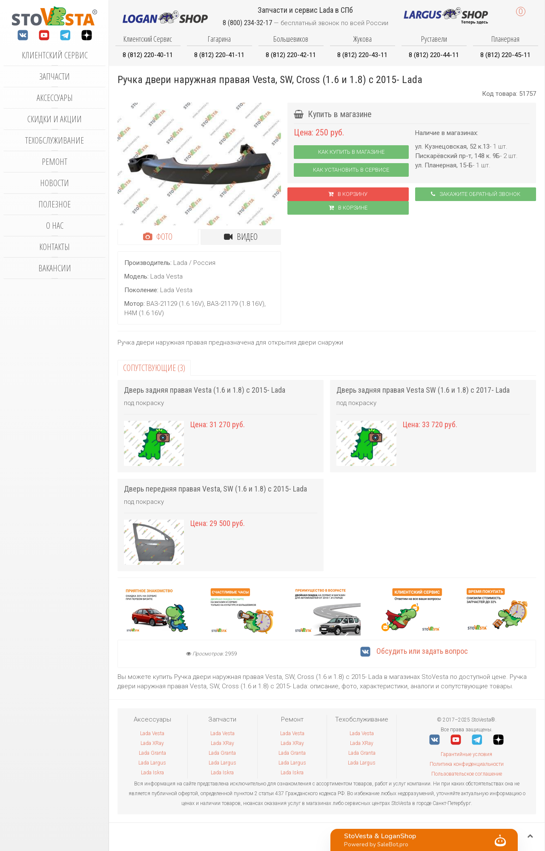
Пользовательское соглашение (466, 774)
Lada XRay (152, 743)
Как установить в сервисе (351, 170)
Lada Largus (152, 763)
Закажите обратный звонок (475, 194)
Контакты (54, 247)
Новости (54, 183)
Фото (157, 236)
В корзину (347, 194)
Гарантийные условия (466, 754)
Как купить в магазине (351, 152)
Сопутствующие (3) (154, 368)
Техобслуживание (54, 140)
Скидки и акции (54, 119)
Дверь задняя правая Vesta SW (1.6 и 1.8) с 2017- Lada (423, 389)
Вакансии (54, 268)
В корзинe (348, 207)
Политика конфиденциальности (467, 764)
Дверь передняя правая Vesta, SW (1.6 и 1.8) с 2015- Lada (215, 488)
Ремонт (54, 161)
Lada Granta (152, 753)
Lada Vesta (152, 733)
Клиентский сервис (55, 55)
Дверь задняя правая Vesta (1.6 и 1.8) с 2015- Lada (204, 389)
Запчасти (54, 76)
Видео (241, 236)
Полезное (54, 204)
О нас (54, 225)
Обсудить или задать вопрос (414, 651)
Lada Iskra (152, 773)
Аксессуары (55, 98)
